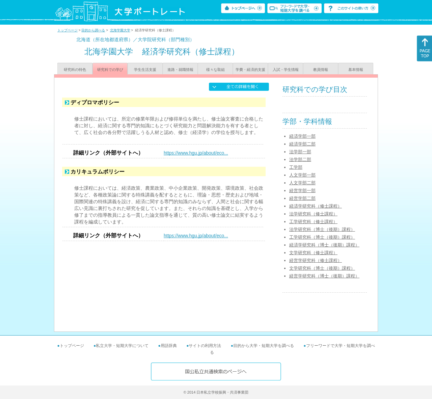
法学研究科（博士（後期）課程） (322, 229)
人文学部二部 (302, 182)
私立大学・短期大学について (122, 345)
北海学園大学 (120, 30)
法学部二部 (300, 159)
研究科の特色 (75, 70)
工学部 (295, 167)
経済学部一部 (302, 136)
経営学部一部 (302, 190)
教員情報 (320, 70)
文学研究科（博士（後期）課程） (322, 268)
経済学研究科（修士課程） (315, 206)
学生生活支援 (145, 70)
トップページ (67, 30)
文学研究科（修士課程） (313, 252)
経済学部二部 (302, 144)
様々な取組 (215, 70)
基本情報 (355, 70)
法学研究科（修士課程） (313, 213)
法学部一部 (300, 151)
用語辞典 (169, 345)
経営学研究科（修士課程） (315, 260)
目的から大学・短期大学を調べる (263, 345)
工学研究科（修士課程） (313, 221)
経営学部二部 (302, 198)
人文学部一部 (302, 175)
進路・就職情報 (180, 70)
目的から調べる (93, 30)
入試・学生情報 (286, 70)
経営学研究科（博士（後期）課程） (324, 275)
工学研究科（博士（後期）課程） (322, 237)
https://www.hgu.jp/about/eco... (196, 153)
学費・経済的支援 (250, 70)
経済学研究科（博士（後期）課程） (324, 244)
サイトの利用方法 (205, 345)
